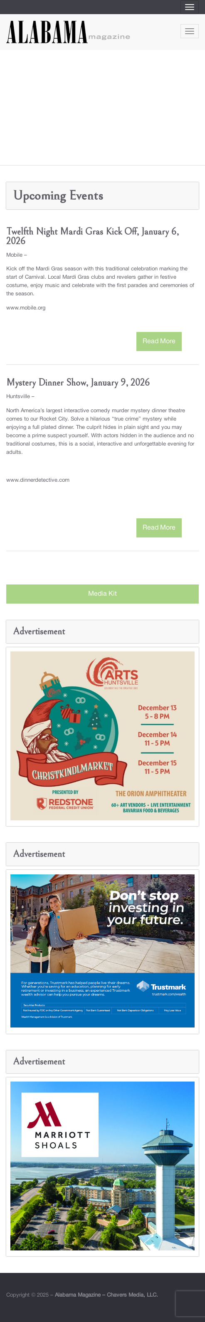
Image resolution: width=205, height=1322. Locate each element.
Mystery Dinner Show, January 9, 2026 (78, 382)
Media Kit (102, 594)
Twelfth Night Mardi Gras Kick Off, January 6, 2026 (92, 236)
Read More (159, 341)
